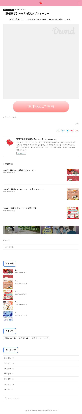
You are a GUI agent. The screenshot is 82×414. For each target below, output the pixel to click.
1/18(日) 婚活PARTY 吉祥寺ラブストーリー (31, 302)
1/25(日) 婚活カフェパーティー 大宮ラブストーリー (24, 189)
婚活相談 (24, 338)
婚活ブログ (10, 338)
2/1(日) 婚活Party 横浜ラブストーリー (19, 170)
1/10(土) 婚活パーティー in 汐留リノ (28, 312)
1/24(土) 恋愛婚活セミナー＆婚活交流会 (20, 208)
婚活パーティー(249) (9, 117)
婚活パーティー (8, 9)
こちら (25, 19)
